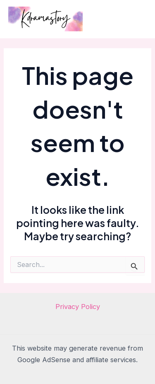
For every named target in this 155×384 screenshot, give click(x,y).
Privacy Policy (77, 306)
